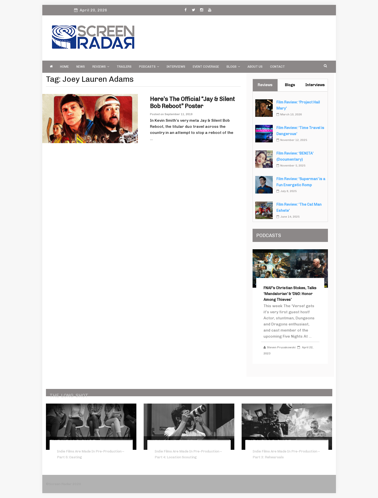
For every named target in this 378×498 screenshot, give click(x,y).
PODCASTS (149, 66)
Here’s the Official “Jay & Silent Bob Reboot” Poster (192, 102)
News (80, 66)
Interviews (176, 66)
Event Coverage (206, 66)
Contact (277, 66)
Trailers (124, 66)
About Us (255, 66)
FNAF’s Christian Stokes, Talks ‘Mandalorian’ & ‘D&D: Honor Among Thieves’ (290, 294)
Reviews (100, 66)
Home (64, 66)
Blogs (233, 66)
